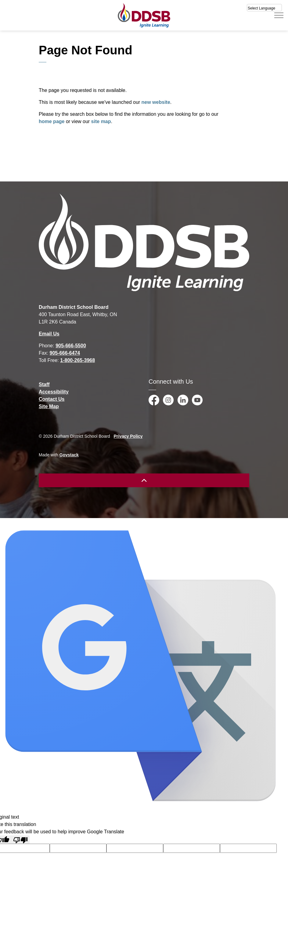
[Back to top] (144, 480)
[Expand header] (279, 15)
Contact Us (51, 399)
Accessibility (54, 391)
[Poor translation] (20, 839)
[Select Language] (264, 7)
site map (101, 121)
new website (156, 102)
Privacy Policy (128, 436)
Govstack (69, 454)
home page (51, 121)
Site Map (49, 406)
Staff (44, 384)
